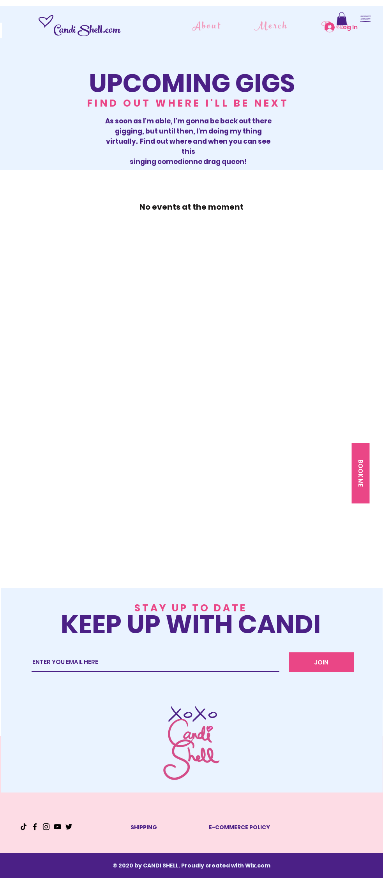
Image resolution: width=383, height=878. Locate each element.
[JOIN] (321, 662)
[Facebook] (34, 826)
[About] (207, 27)
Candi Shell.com (86, 31)
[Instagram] (46, 826)
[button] (341, 18)
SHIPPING (144, 827)
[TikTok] (23, 826)
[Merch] (272, 27)
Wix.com (257, 865)
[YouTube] (57, 826)
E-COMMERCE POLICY (239, 827)
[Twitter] (68, 826)
